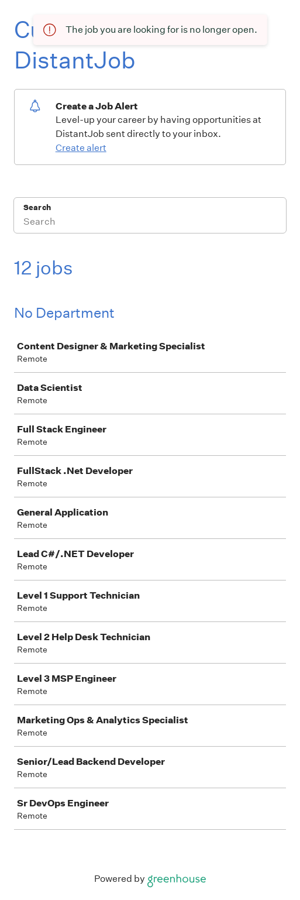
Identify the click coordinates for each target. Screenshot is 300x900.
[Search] (150, 223)
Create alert (81, 147)
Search (37, 207)
